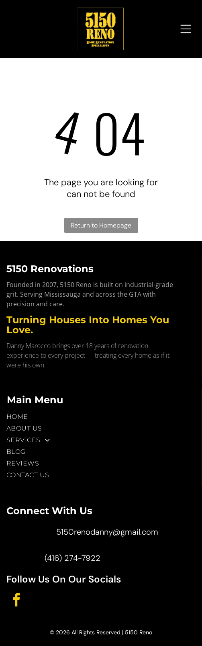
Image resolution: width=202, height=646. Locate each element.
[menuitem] (100, 416)
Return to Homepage (101, 225)
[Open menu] (186, 29)
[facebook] (16, 601)
